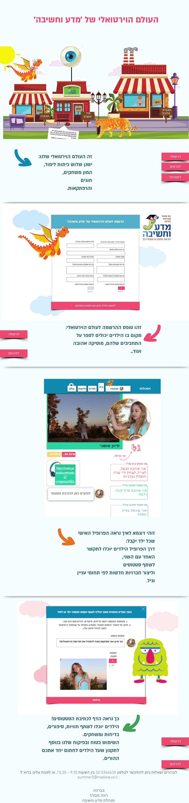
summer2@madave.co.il (97, 777)
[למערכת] (175, 177)
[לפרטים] (175, 166)
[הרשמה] (175, 156)
